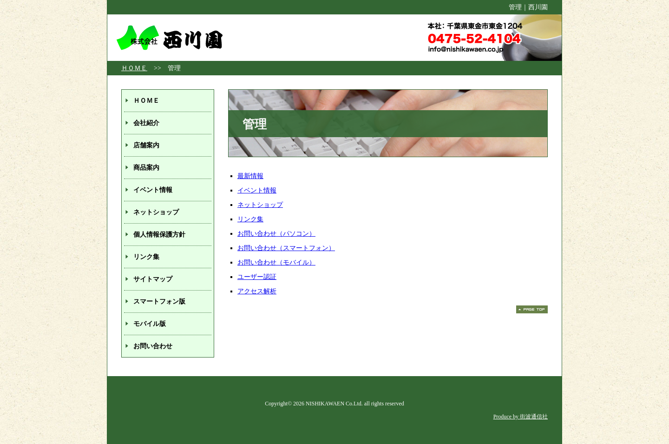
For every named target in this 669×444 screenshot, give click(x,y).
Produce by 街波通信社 (520, 416)
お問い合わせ (152, 346)
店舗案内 (146, 145)
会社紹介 (146, 122)
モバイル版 (149, 323)
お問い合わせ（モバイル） (276, 262)
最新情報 (250, 175)
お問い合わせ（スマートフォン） (286, 248)
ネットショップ (260, 204)
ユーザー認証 (256, 276)
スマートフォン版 (159, 301)
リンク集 (250, 219)
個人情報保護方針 (159, 234)
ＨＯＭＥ (134, 68)
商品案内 (146, 167)
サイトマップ (152, 279)
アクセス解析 (256, 291)
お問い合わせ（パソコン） (276, 233)
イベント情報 (256, 190)
